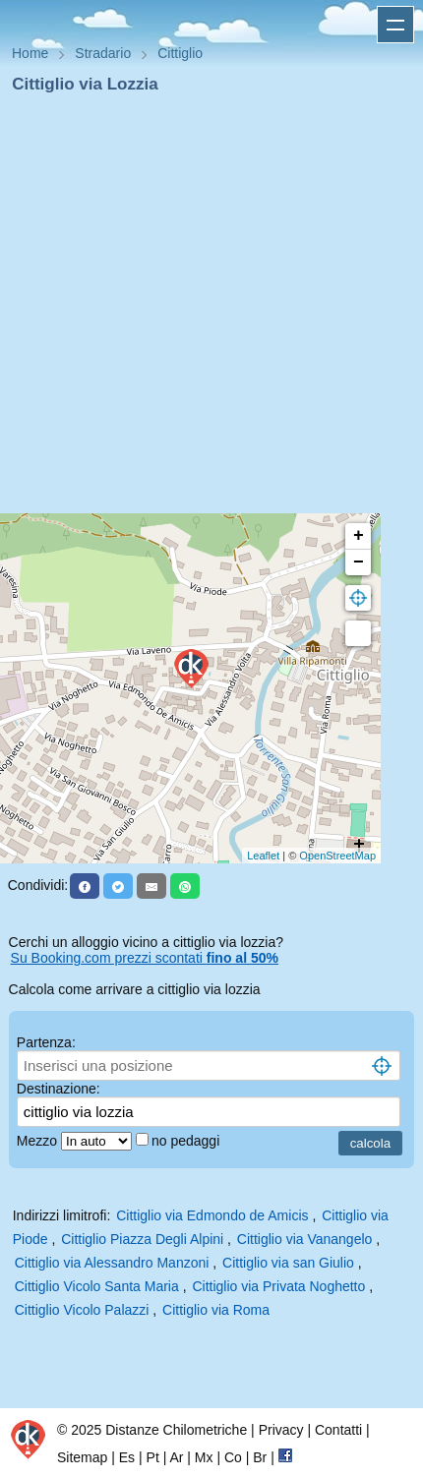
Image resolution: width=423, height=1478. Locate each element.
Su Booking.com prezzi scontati (144, 958)
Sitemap (82, 1457)
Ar (176, 1457)
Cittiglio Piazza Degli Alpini (142, 1239)
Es (127, 1457)
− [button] (358, 562)
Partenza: (46, 1042)
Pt (153, 1457)
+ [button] (358, 536)
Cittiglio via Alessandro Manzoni (112, 1263)
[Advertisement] (203, 309)
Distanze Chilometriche (176, 1430)
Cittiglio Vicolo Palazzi (82, 1310)
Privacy (281, 1430)
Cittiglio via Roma (216, 1310)
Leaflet (263, 855)
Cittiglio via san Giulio (288, 1263)
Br (260, 1457)
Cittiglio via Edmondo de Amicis (212, 1215)
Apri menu (395, 24)
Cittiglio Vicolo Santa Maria (97, 1286)
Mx (204, 1457)
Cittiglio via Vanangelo (305, 1239)
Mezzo (39, 1141)
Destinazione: (58, 1088)
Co (233, 1457)
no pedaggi (187, 1141)
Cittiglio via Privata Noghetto (278, 1286)
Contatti (338, 1430)
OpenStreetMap (337, 855)
